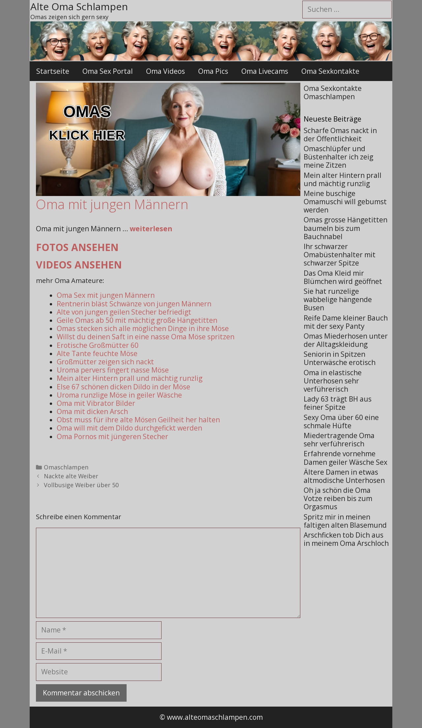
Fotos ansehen (77, 247)
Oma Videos (165, 71)
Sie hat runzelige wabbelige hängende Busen (338, 299)
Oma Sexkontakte (330, 71)
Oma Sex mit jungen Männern (106, 295)
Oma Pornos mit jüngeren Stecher (112, 436)
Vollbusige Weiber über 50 (81, 485)
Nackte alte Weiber (71, 476)
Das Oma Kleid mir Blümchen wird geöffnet (343, 277)
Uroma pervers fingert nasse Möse (113, 370)
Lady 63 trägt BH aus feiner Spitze (338, 403)
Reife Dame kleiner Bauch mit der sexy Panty (346, 322)
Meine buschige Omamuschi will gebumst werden (345, 201)
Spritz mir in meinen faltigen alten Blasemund (345, 521)
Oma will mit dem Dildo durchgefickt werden (129, 428)
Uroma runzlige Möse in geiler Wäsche (119, 395)
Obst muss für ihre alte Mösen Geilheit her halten (138, 419)
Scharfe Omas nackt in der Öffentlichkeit (340, 134)
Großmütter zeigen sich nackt (105, 361)
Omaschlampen (66, 467)
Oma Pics (213, 71)
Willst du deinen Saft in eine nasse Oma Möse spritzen (145, 336)
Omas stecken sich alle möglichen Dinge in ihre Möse (143, 328)
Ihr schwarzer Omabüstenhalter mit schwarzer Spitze (340, 254)
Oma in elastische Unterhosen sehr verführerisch (333, 381)
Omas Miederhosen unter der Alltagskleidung (346, 340)
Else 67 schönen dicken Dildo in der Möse (123, 386)
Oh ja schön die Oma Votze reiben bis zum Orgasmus (338, 498)
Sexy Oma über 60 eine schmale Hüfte (341, 421)
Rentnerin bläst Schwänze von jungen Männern (134, 303)
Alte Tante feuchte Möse (97, 353)
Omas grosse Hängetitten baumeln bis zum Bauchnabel (345, 228)
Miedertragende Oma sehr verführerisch (339, 439)
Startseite (52, 71)
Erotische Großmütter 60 (97, 345)
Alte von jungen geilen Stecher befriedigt (124, 312)
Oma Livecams (264, 71)
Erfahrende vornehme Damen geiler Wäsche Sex (345, 457)
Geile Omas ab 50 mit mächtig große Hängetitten (137, 320)
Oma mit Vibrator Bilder (96, 403)
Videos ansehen (79, 264)
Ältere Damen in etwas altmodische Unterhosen (344, 476)
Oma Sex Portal (107, 71)
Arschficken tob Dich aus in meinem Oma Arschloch (346, 539)
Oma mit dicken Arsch (92, 411)
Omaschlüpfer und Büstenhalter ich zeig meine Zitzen (338, 157)
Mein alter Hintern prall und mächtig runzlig (129, 378)
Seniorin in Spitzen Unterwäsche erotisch (340, 358)
